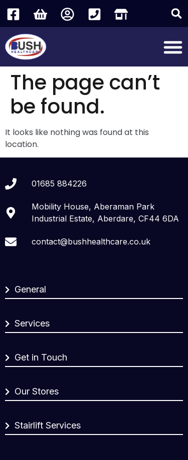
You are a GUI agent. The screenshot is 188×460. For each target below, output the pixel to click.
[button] (176, 13)
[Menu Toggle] (173, 47)
